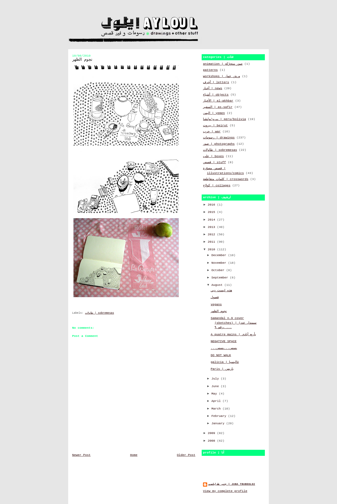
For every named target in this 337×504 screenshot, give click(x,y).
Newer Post (81, 455)
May (215, 394)
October (218, 270)
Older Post (186, 455)
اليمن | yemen (214, 113)
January (218, 423)
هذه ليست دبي (221, 290)
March (216, 409)
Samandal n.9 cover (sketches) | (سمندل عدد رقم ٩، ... (233, 322)
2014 (212, 220)
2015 (212, 212)
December (219, 255)
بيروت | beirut (215, 125)
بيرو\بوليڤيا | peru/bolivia (224, 119)
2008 (212, 441)
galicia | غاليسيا (225, 362)
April (216, 401)
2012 (212, 234)
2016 (212, 205)
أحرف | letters (216, 82)
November (219, 263)
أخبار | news (212, 88)
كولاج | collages (216, 185)
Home (133, 455)
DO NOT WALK (221, 355)
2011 (212, 242)
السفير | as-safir (217, 107)
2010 (212, 249)
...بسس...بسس (224, 348)
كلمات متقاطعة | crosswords (225, 179)
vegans (216, 304)
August (217, 285)
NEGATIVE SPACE (223, 341)
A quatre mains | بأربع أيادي (233, 334)
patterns (210, 70)
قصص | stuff (214, 162)
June (216, 386)
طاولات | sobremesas (99, 313)
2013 (212, 227)
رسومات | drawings (219, 137)
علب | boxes (213, 156)
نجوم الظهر (219, 311)
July (216, 379)
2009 (212, 433)
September (220, 278)
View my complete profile (225, 491)
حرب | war (212, 131)
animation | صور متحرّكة (222, 64)
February (219, 416)
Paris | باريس (222, 369)
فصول (215, 297)
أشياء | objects (216, 95)
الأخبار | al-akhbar (218, 101)
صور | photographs (219, 144)
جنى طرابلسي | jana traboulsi (231, 484)
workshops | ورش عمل (221, 76)
